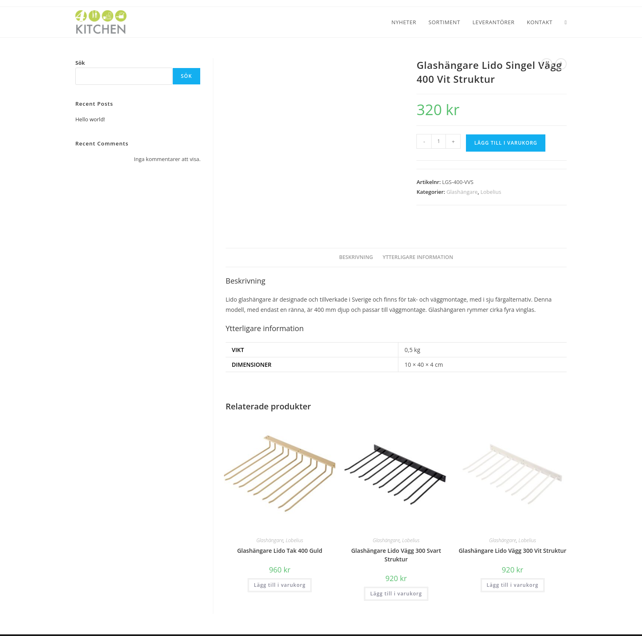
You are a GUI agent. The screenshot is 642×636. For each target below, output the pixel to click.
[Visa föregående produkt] (546, 64)
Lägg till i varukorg (505, 142)
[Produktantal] (438, 141)
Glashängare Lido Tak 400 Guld (279, 535)
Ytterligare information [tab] (418, 241)
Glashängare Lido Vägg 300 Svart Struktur (396, 539)
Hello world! (90, 119)
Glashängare (461, 191)
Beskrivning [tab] (356, 241)
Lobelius (491, 191)
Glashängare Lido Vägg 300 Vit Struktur (512, 535)
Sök (80, 62)
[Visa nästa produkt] (561, 64)
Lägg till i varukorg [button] (279, 569)
